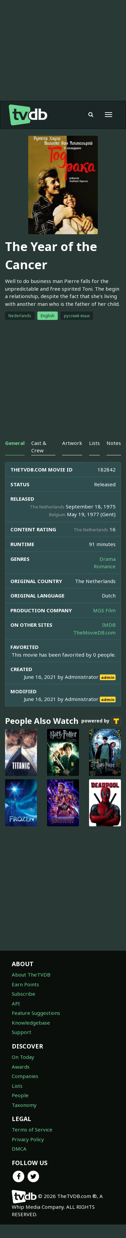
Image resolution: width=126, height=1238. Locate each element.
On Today (23, 1057)
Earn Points (25, 984)
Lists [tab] (94, 443)
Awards (21, 1066)
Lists (17, 1085)
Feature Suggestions (36, 1012)
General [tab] (15, 443)
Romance (105, 566)
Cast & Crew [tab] (38, 446)
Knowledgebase (31, 1022)
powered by (101, 721)
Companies (25, 1076)
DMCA (19, 1148)
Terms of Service (32, 1129)
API (16, 1003)
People (20, 1095)
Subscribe (23, 993)
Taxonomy (24, 1105)
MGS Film (104, 610)
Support (21, 1032)
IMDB (109, 624)
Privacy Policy (28, 1139)
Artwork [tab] (72, 443)
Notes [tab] (114, 443)
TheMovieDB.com (94, 632)
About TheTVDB (31, 974)
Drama (107, 558)
